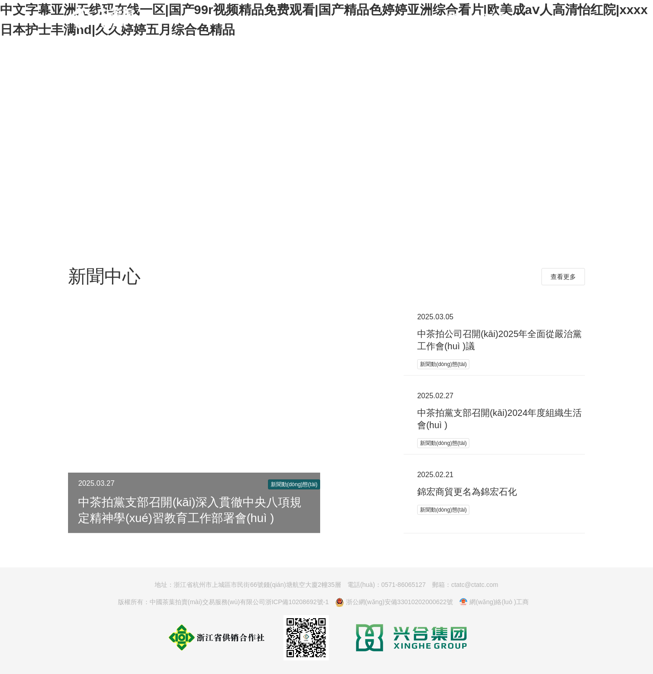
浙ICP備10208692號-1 (297, 602)
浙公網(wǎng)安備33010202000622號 (394, 602)
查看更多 (563, 276)
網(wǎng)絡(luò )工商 (494, 602)
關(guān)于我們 (477, 17)
